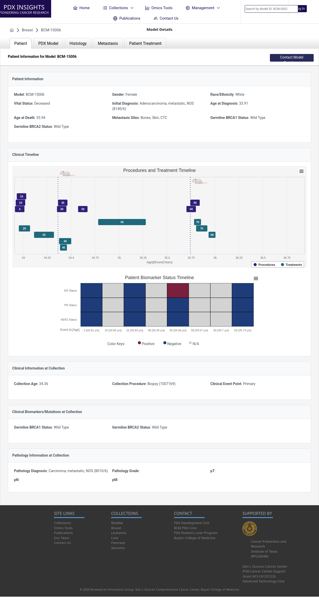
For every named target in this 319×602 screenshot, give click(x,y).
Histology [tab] (77, 43)
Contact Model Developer (291, 58)
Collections (62, 523)
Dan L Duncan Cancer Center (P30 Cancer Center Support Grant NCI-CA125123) (264, 571)
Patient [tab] (20, 43)
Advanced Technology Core (263, 581)
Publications (63, 532)
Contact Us (62, 542)
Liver (115, 538)
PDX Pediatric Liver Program (196, 532)
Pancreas (118, 542)
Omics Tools (63, 528)
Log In (300, 8)
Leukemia (118, 532)
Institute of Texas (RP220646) (264, 554)
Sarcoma (118, 547)
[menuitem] (81, 8)
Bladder (117, 523)
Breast (116, 528)
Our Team (61, 538)
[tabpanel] (159, 277)
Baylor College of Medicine (194, 538)
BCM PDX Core (185, 528)
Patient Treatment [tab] (145, 43)
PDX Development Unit (191, 523)
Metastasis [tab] (108, 43)
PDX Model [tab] (48, 43)
